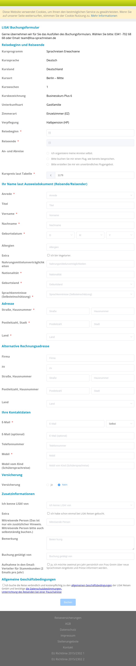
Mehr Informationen (104, 16)
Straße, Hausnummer (17, 310)
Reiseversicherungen (68, 618)
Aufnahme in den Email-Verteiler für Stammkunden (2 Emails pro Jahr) (22, 568)
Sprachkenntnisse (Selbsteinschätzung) (16, 295)
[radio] (70, 153)
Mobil (6, 454)
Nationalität (10, 273)
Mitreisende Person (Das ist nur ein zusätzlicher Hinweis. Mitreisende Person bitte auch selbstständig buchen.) (23, 526)
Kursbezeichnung (14, 96)
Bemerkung (10, 539)
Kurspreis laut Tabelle (17, 174)
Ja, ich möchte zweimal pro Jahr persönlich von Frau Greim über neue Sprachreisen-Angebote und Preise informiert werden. (88, 566)
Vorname (8, 214)
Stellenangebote (68, 641)
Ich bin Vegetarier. (60, 255)
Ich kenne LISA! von (15, 504)
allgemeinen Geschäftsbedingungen (91, 585)
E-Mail (6, 422)
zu (4, 366)
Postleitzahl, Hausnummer (20, 389)
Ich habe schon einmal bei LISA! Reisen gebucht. (77, 513)
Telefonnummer (13, 444)
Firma (6, 356)
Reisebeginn (10, 131)
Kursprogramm (12, 51)
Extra (6, 255)
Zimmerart (9, 113)
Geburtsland (11, 283)
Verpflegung (10, 122)
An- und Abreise (13, 151)
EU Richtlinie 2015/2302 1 (68, 653)
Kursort (7, 78)
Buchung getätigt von (17, 555)
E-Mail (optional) (13, 434)
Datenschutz (68, 630)
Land (5, 335)
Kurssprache (10, 60)
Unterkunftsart (12, 105)
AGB (68, 624)
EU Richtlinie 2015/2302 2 (68, 659)
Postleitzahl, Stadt (15, 322)
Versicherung (11, 485)
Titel (5, 204)
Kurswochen (10, 87)
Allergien (8, 245)
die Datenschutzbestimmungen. (44, 588)
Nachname (10, 224)
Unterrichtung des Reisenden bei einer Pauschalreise (31, 592)
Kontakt (68, 647)
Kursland (8, 69)
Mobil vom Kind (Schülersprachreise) (16, 466)
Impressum (68, 635)
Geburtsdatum (12, 233)
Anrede (7, 194)
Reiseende (9, 141)
